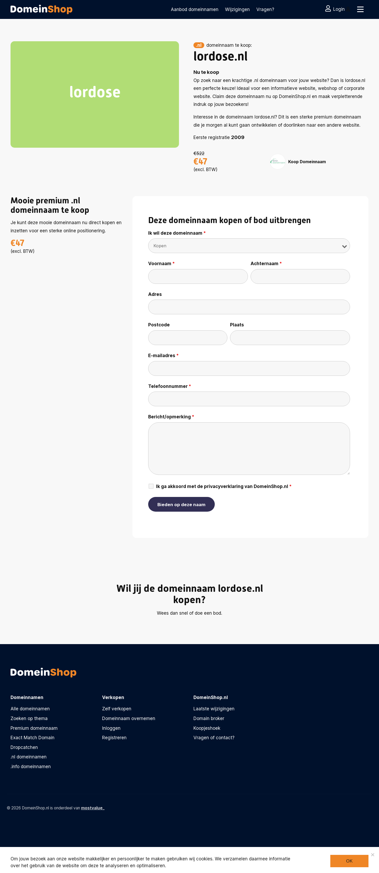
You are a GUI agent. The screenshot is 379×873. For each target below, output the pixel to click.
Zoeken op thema (29, 718)
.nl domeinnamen (29, 756)
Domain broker (208, 718)
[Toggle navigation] (359, 9)
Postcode (159, 324)
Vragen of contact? (214, 737)
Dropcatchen (24, 747)
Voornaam (161, 263)
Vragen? (265, 9)
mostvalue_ (92, 807)
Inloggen (111, 728)
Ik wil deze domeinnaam (177, 233)
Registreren (114, 737)
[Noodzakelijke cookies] (372, 854)
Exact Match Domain (32, 737)
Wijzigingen (237, 9)
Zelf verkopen (116, 708)
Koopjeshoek (206, 728)
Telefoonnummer (169, 386)
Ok (349, 861)
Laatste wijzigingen (214, 708)
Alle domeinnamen (30, 708)
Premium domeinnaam (34, 728)
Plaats (237, 324)
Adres (155, 294)
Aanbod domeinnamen (194, 9)
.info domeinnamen (31, 766)
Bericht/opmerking (171, 416)
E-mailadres (163, 355)
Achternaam (266, 263)
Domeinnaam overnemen (128, 718)
